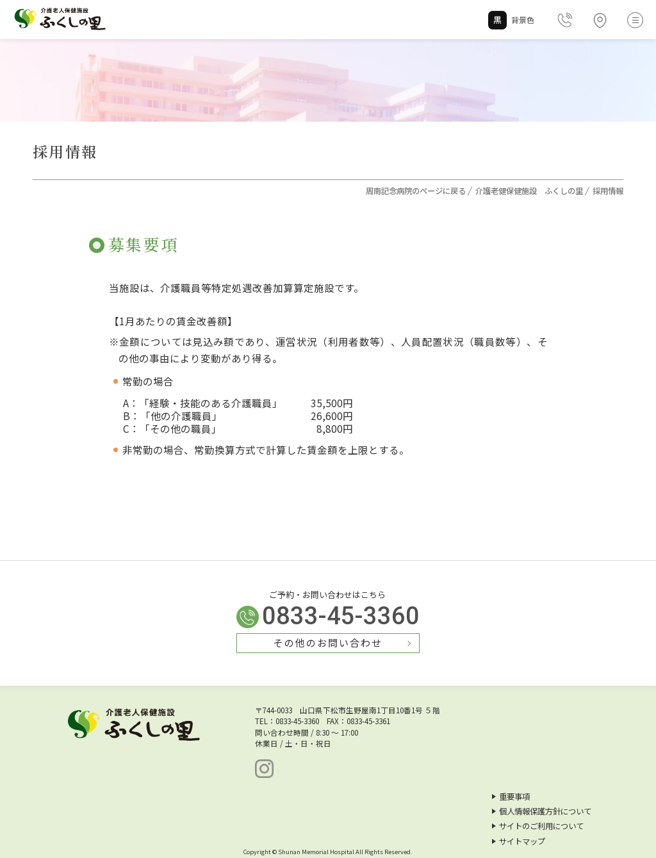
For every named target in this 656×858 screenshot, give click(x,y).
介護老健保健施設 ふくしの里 (529, 191)
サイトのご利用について (538, 826)
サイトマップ (518, 841)
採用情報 (608, 191)
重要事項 (511, 796)
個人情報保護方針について (541, 811)
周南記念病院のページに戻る (416, 191)
